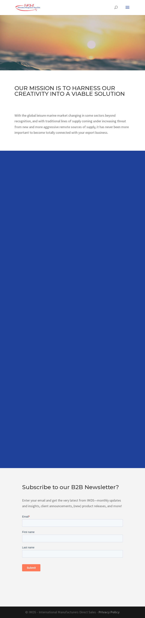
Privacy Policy (109, 612)
